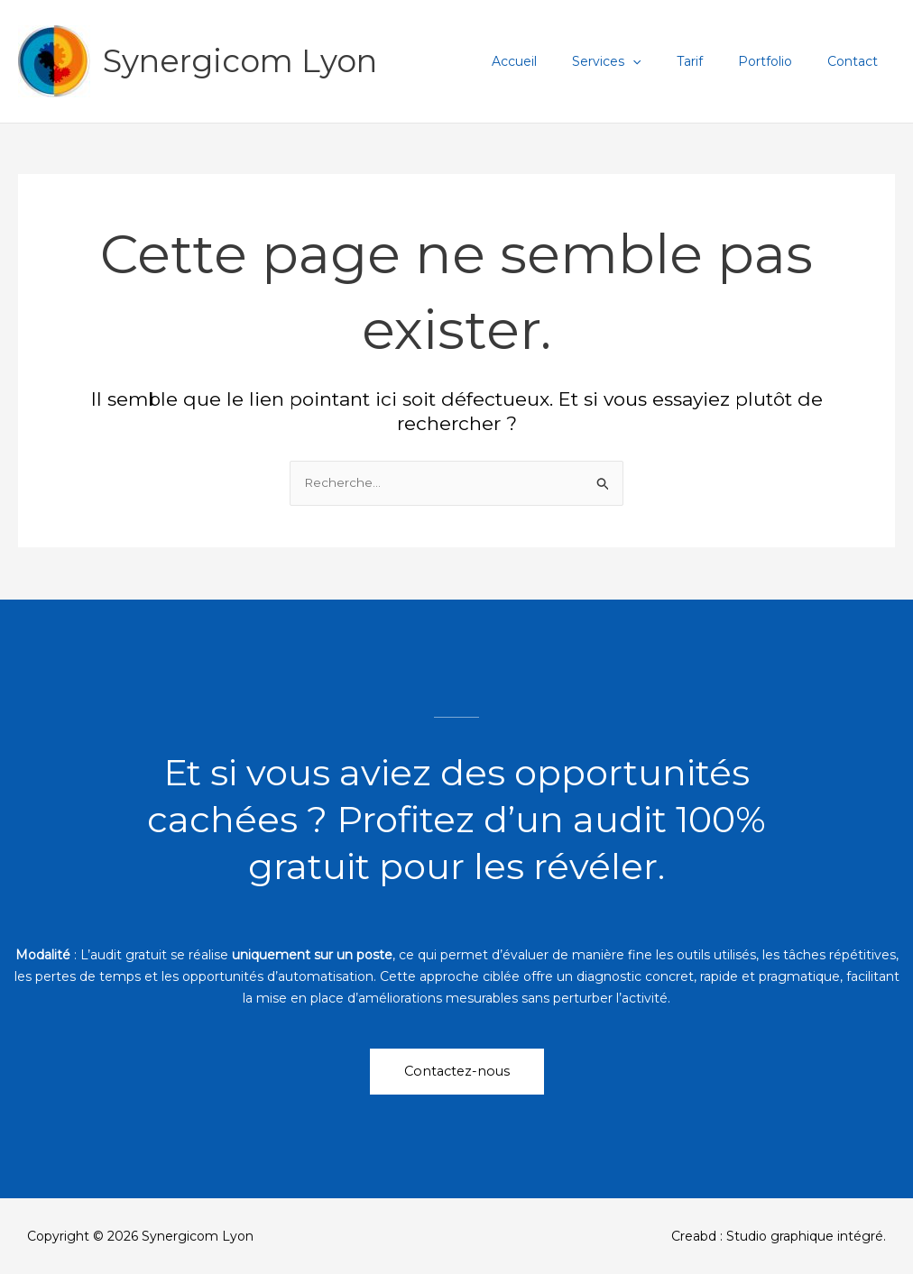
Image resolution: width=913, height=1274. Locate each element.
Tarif (714, 61)
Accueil (559, 61)
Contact (857, 61)
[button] (667, 61)
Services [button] (641, 61)
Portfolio (779, 61)
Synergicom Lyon (240, 60)
